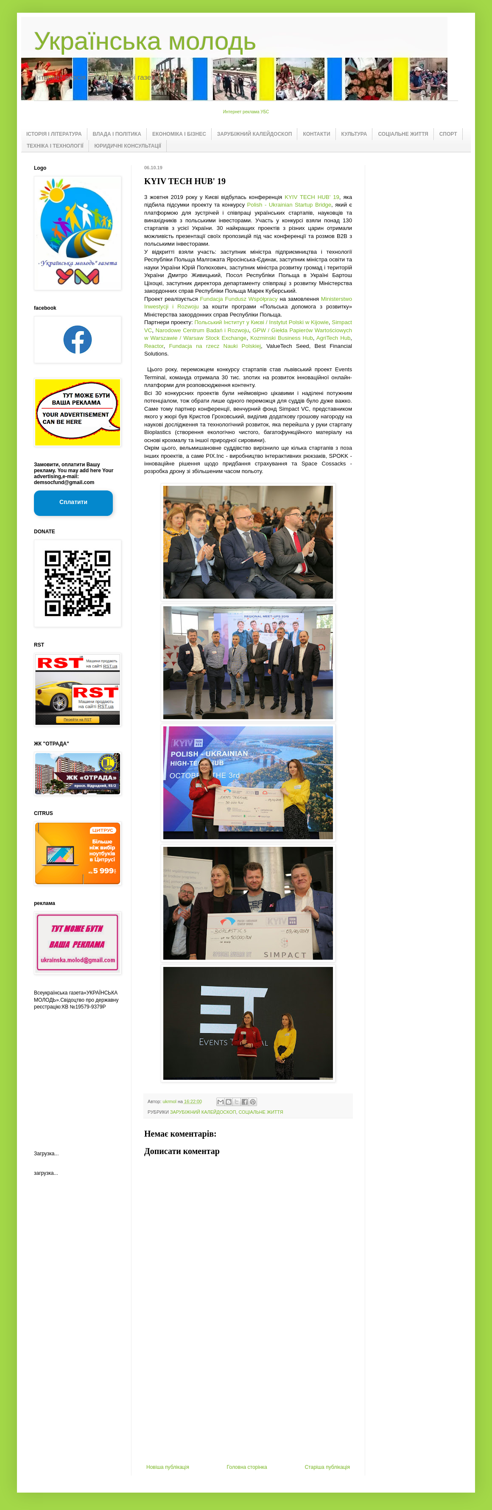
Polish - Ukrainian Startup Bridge (289, 205)
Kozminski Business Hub (281, 338)
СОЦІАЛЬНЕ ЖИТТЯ (403, 134)
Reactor (153, 346)
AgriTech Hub (333, 338)
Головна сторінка (247, 1467)
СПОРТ (448, 134)
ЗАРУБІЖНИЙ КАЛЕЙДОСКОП (254, 134)
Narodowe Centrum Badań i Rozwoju (202, 330)
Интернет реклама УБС (246, 111)
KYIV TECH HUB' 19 (312, 197)
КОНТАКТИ (316, 134)
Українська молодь (145, 41)
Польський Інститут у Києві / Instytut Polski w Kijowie (261, 322)
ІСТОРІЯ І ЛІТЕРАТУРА (54, 134)
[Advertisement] (248, 1401)
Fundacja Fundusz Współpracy (238, 299)
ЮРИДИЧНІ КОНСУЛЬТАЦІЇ (128, 146)
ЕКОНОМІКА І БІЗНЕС (179, 134)
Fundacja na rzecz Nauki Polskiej (215, 346)
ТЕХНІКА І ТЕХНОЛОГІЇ (55, 146)
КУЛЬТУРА (354, 134)
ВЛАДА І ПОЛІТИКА (117, 134)
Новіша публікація (167, 1467)
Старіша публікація (327, 1467)
